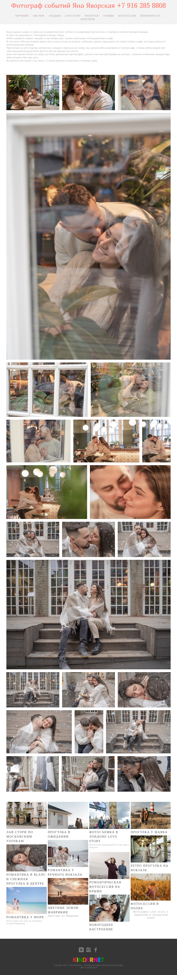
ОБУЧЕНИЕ (21, 15)
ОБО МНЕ (38, 15)
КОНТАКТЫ (88, 19)
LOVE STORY (73, 15)
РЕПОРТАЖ (92, 15)
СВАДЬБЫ (55, 15)
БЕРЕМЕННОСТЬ (150, 15)
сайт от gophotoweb (88, 967)
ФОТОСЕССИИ (127, 15)
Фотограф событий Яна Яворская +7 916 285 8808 (88, 5)
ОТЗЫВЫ (108, 15)
